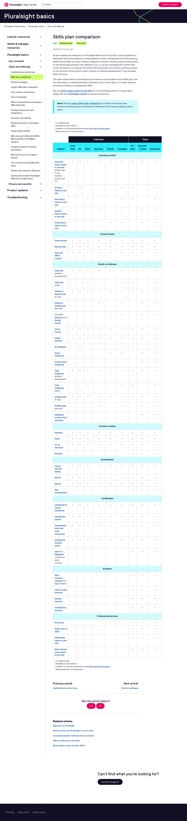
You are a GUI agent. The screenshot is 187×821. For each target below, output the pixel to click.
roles (57, 583)
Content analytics (59, 599)
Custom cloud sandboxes (61, 363)
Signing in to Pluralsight (64, 726)
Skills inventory (59, 576)
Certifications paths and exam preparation (60, 529)
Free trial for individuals (99, 128)
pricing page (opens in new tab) (76, 91)
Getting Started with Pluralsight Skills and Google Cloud (25, 177)
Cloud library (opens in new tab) (61, 225)
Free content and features (23, 92)
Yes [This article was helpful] (91, 706)
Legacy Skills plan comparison (86, 103)
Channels (59, 432)
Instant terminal (58, 339)
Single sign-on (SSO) (61, 630)
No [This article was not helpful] (100, 706)
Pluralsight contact (77, 94)
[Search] (61, 4)
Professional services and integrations (22, 111)
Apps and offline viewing (59, 255)
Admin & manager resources (18, 45)
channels (58, 581)
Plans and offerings (56, 26)
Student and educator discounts (25, 170)
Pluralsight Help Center (14, 26)
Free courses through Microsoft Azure (25, 164)
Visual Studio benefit (20, 131)
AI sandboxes (60, 347)
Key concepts (16, 61)
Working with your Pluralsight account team (73, 730)
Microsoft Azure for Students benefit (24, 156)
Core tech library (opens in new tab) (61, 164)
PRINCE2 (58, 554)
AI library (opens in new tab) (61, 190)
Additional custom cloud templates (61, 417)
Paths (57, 438)
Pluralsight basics (36, 26)
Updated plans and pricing (65, 688)
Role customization (61, 491)
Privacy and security (20, 184)
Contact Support (110, 782)
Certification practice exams (60, 542)
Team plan (81, 43)
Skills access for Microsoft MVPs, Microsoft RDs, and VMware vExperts (25, 139)
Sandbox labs (60, 397)
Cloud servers (58, 330)
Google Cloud (58, 321)
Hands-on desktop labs (60, 292)
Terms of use (23, 812)
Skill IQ (58, 477)
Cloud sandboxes (59, 354)
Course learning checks (58, 469)
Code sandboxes (59, 372)
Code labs (59, 270)
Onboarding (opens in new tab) (61, 640)
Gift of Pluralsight (19, 97)
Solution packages (129, 688)
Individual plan (66, 43)
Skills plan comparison (21, 77)
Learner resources (18, 36)
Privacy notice (39, 812)
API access (59, 622)
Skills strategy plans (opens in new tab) (61, 652)
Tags (55, 43)
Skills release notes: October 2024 (69, 745)
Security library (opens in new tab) (61, 214)
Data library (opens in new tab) (61, 202)
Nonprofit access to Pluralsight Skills (25, 124)
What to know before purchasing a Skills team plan (26, 103)
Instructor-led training (21, 118)
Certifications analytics (60, 608)
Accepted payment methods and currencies (73, 736)
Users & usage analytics (61, 591)
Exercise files (60, 246)
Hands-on (59, 317)
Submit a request (170, 4)
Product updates (17, 190)
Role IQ (58, 483)
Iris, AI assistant (59, 446)
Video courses (61, 240)
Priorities (58, 453)
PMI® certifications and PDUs (66, 741)
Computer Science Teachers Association (24, 148)
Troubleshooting (17, 197)
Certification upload (60, 517)
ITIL (56, 551)
